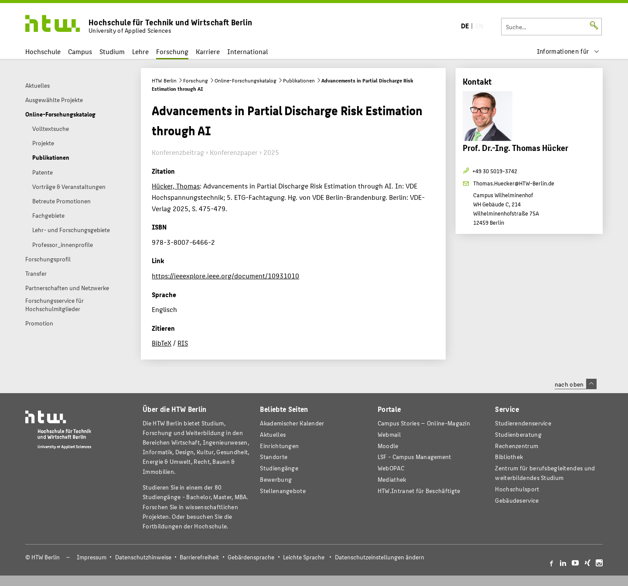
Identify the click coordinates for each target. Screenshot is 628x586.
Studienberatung (518, 434)
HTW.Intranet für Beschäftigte (419, 490)
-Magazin (424, 423)
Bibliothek (509, 456)
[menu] (568, 51)
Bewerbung (276, 479)
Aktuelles (273, 434)
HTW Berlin (164, 80)
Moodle (388, 445)
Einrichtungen (279, 445)
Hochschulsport (517, 488)
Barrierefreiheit (199, 557)
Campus (80, 51)
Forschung (172, 51)
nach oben (576, 384)
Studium (112, 51)
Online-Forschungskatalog (245, 80)
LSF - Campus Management (414, 456)
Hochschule (43, 51)
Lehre (140, 51)
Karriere (208, 51)
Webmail (389, 434)
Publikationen (299, 80)
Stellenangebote (282, 490)
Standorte (273, 456)
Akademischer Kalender (292, 423)
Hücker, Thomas (176, 185)
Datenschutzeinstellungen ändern (379, 557)
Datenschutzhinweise (143, 557)
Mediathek (392, 479)
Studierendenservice (523, 423)
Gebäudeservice (517, 500)
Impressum (91, 557)
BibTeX (161, 342)
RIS (182, 342)
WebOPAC (391, 468)
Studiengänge (279, 468)
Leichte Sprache (303, 557)
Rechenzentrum (516, 445)
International (247, 51)
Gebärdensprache (251, 557)
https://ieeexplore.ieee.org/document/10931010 (225, 275)
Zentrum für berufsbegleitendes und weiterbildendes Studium (545, 472)
